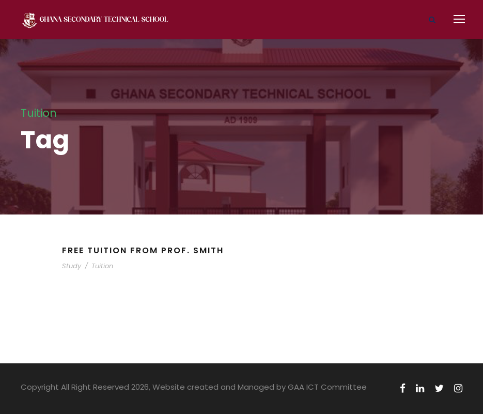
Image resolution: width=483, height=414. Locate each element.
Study (71, 266)
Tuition (102, 266)
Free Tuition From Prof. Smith (143, 250)
